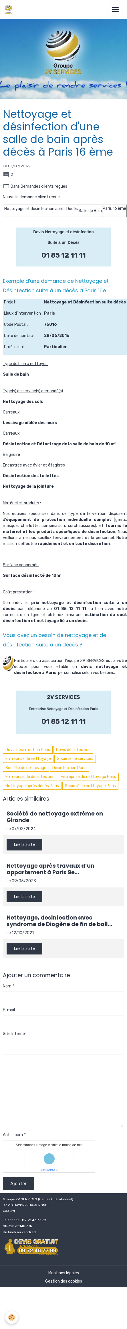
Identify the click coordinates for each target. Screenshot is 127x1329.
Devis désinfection (73, 749)
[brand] (10, 9)
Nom (7, 986)
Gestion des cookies (63, 1281)
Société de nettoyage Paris (90, 785)
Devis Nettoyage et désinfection (63, 232)
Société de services (75, 758)
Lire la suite (24, 844)
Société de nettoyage (25, 767)
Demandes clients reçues (44, 186)
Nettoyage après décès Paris (32, 785)
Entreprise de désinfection (30, 776)
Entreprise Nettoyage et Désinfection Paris (63, 709)
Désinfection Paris (69, 767)
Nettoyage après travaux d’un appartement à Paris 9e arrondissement (50, 869)
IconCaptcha (48, 1170)
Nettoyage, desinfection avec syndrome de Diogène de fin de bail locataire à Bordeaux (57, 921)
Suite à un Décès (63, 242)
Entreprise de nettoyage (28, 758)
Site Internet (15, 1033)
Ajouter (18, 1183)
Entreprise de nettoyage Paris (88, 776)
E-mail (9, 1009)
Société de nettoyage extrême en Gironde (55, 817)
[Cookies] (11, 1317)
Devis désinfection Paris (27, 749)
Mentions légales (63, 1273)
